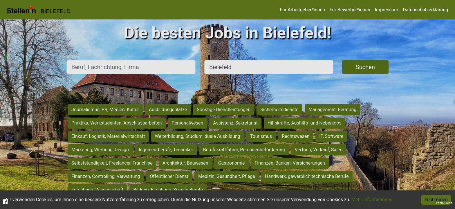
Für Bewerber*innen (350, 9)
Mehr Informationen (371, 199)
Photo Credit (444, 203)
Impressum (386, 9)
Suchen (365, 67)
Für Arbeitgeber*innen (302, 9)
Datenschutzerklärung (425, 9)
